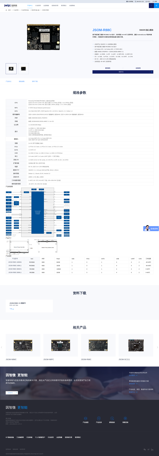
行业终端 (29, 437)
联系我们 (63, 5)
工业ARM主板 (25, 10)
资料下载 (36, 81)
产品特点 (8, 81)
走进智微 (46, 5)
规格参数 (22, 81)
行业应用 (38, 5)
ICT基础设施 (10, 437)
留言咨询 (107, 68)
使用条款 (8, 449)
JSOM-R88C (45, 10)
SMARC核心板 (35, 10)
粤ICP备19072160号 (37, 454)
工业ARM (16, 10)
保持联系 (22, 449)
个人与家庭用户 (40, 437)
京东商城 (129, 1)
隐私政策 (15, 449)
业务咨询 (138, 68)
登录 (155, 1)
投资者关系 (55, 5)
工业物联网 (20, 437)
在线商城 (72, 5)
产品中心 (30, 5)
